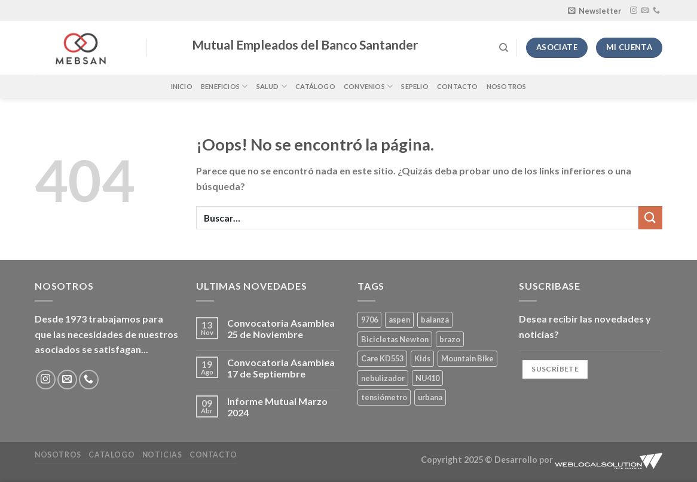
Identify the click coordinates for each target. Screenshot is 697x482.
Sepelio (415, 86)
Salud (272, 86)
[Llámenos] (656, 11)
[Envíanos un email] (645, 11)
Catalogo (111, 454)
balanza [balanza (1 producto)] (435, 319)
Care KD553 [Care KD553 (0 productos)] (382, 358)
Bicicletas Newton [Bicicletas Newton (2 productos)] (395, 339)
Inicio (181, 86)
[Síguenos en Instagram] (633, 11)
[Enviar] (650, 217)
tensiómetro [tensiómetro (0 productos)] (384, 397)
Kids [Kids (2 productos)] (422, 358)
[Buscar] (503, 47)
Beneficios (224, 86)
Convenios (368, 86)
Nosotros (507, 86)
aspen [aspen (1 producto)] (399, 319)
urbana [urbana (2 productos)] (430, 397)
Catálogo (315, 86)
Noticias (162, 454)
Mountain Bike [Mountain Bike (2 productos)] (467, 358)
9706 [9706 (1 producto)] (369, 319)
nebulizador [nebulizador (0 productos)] (383, 378)
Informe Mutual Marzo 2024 (277, 406)
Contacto (457, 86)
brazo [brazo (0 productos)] (449, 339)
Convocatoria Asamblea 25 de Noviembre (281, 328)
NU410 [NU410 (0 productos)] (427, 378)
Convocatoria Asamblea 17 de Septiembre (281, 368)
